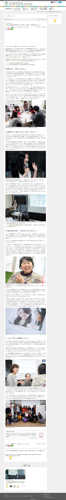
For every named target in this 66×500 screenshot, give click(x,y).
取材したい (14, 27)
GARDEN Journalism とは (8, 496)
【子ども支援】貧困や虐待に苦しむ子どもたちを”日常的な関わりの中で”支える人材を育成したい (15, 482)
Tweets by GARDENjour (54, 15)
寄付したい (8, 27)
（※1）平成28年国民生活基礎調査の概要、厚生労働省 (16, 63)
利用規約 (31, 496)
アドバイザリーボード (17, 496)
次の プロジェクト (42, 19)
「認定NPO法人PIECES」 (35, 53)
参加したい (20, 27)
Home (38, 11)
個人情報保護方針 (25, 496)
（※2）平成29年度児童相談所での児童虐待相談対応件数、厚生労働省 (20, 64)
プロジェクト (42, 11)
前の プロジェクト (8, 19)
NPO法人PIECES (10, 431)
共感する (26, 27)
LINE (12, 445)
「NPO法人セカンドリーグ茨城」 (35, 236)
